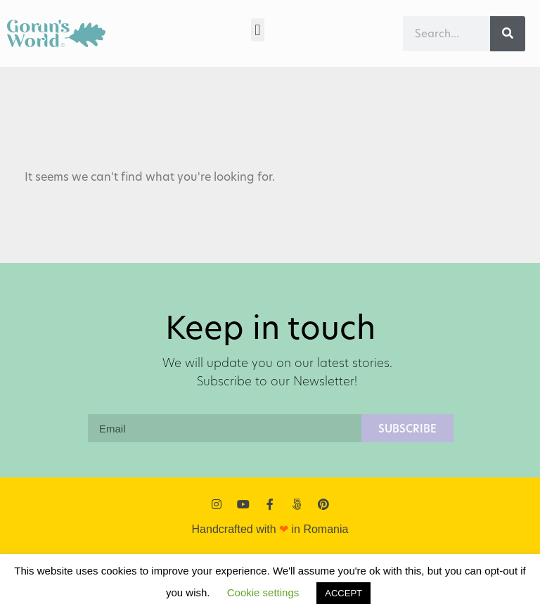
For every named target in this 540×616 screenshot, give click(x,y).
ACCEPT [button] (343, 593)
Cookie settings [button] (263, 592)
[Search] (507, 33)
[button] (257, 29)
